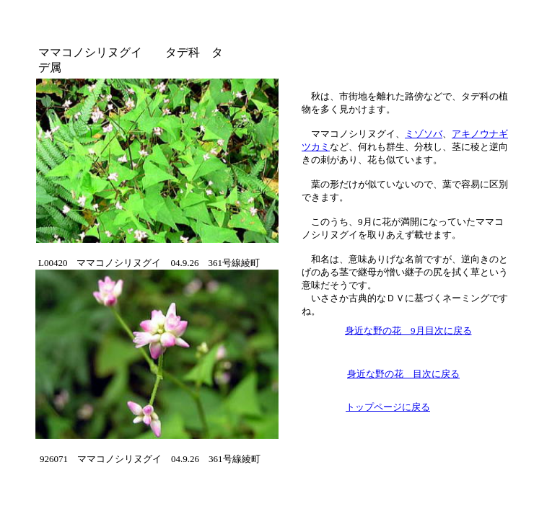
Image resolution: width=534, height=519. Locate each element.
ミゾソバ (423, 133)
